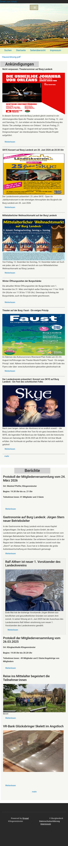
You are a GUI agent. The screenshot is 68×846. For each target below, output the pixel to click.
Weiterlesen (10, 142)
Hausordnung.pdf (11, 57)
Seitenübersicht (38, 50)
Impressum (55, 50)
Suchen (8, 50)
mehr (6, 456)
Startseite (21, 50)
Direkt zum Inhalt (8, 1)
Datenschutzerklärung (49, 821)
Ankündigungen (19, 64)
